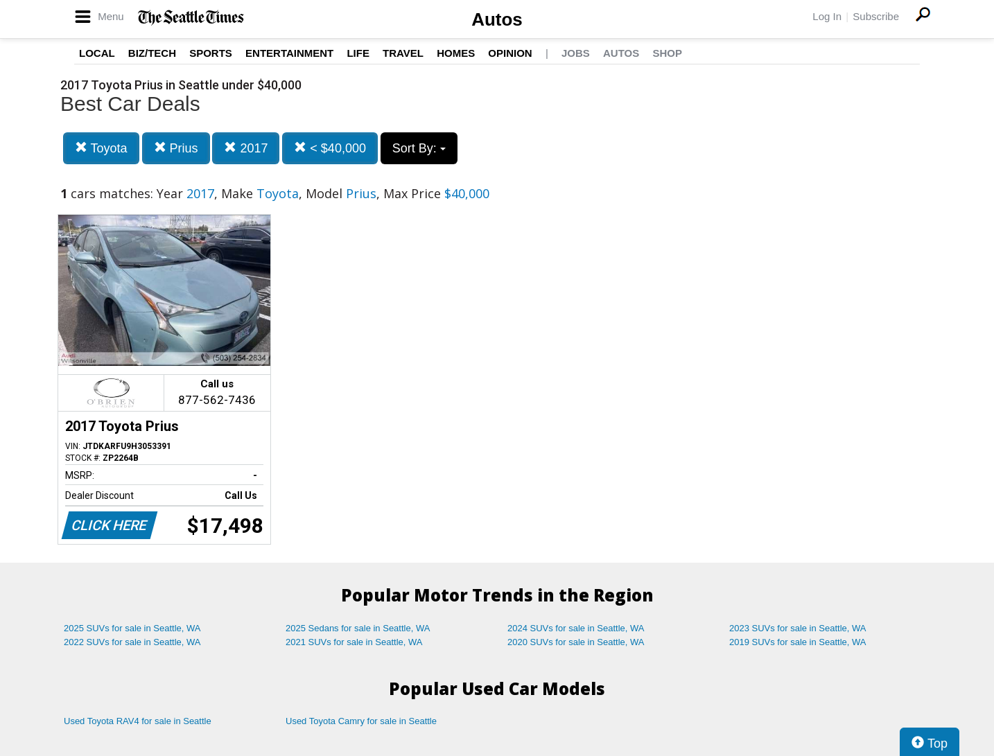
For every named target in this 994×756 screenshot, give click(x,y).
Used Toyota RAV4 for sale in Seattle (137, 721)
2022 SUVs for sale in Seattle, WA (132, 642)
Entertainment (289, 53)
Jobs (575, 53)
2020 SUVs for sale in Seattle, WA (576, 642)
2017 (246, 148)
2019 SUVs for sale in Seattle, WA (797, 642)
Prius (176, 148)
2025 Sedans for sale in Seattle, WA (358, 628)
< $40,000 (330, 148)
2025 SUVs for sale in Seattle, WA (132, 628)
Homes (456, 53)
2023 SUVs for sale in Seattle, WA (797, 628)
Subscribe (876, 16)
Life (358, 53)
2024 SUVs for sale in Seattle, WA (576, 628)
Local (97, 53)
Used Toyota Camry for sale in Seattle (361, 721)
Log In (827, 16)
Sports (210, 53)
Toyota (101, 148)
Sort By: (419, 148)
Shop (667, 53)
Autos (497, 19)
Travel (403, 53)
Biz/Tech (152, 53)
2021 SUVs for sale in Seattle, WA (354, 642)
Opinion (510, 53)
